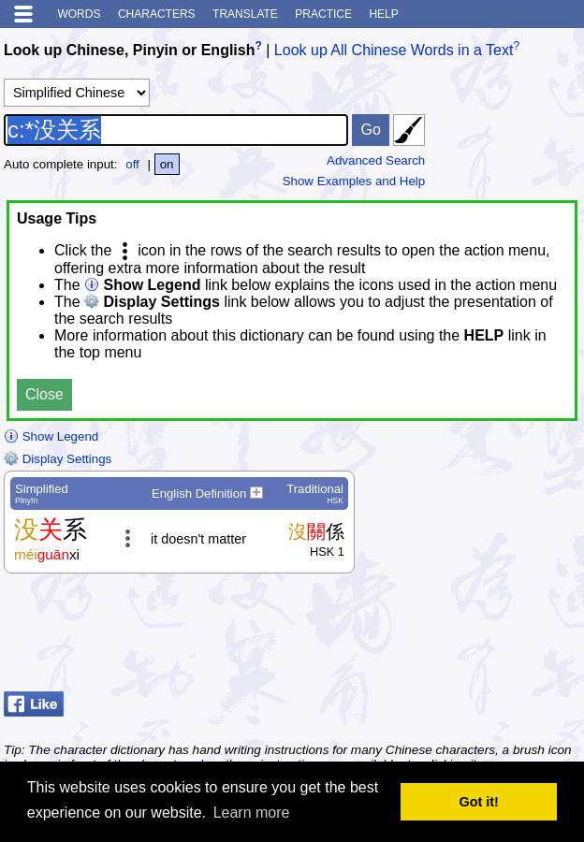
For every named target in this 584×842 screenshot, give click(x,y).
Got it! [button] (479, 801)
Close (44, 394)
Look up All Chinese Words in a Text (394, 50)
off (132, 164)
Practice (323, 14)
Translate (245, 14)
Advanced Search (376, 160)
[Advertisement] (430, 637)
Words (78, 14)
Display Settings (57, 459)
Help (383, 14)
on (167, 164)
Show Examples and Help (354, 181)
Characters (157, 14)
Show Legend (51, 436)
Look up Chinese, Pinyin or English (129, 50)
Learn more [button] (251, 812)
